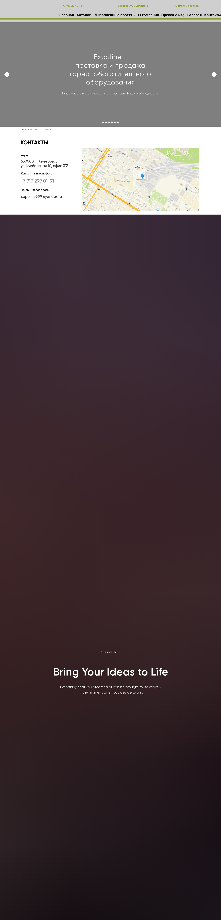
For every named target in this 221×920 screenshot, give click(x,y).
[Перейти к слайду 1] (103, 122)
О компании (148, 15)
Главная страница (29, 130)
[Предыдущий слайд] (6, 74)
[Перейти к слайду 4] (112, 122)
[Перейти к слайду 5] (115, 122)
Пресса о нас (172, 15)
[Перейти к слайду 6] (118, 122)
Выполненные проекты (114, 15)
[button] (186, 5)
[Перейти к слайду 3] (109, 122)
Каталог (84, 15)
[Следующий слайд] (214, 74)
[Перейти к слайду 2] (106, 122)
